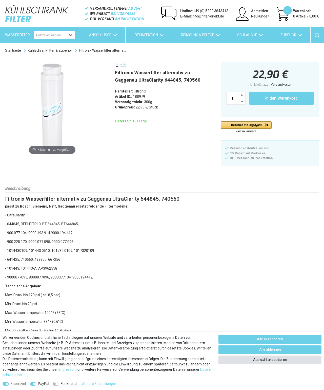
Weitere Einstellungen (99, 384)
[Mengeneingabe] (232, 98)
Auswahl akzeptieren (270, 360)
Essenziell (19, 384)
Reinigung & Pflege (197, 35)
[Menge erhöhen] (242, 95)
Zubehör (288, 35)
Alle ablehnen (270, 349)
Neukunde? (260, 16)
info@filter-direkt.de (202, 16)
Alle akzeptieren (270, 339)
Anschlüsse (100, 35)
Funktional (69, 384)
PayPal (43, 384)
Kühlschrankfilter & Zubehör (50, 50)
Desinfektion (146, 35)
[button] (246, 127)
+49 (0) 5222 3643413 (204, 11)
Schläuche (247, 35)
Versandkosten (281, 84)
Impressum (67, 369)
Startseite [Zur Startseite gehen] (13, 50)
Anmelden (259, 11)
